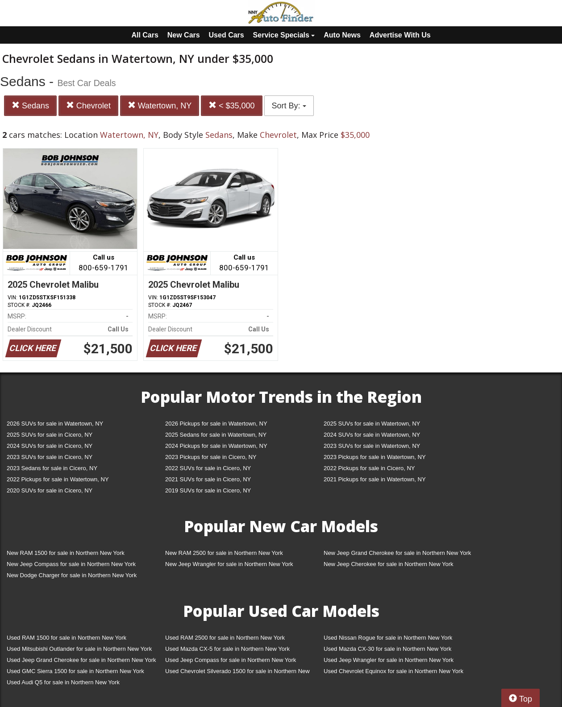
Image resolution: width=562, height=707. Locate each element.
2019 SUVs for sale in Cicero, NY (208, 490)
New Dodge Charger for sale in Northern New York (72, 575)
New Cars (183, 35)
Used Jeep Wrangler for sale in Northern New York (389, 660)
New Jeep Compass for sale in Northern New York (71, 564)
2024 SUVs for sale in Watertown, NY (372, 434)
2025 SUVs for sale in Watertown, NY (372, 423)
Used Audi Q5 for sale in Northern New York (63, 682)
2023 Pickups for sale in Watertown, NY (375, 457)
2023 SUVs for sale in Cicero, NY (49, 457)
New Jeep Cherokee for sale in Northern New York (388, 564)
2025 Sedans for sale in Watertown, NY (215, 434)
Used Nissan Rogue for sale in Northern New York (388, 637)
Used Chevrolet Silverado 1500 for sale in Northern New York (237, 673)
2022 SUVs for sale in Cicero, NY (208, 468)
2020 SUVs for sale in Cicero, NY (49, 490)
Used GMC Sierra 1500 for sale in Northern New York (75, 671)
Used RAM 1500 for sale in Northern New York (66, 637)
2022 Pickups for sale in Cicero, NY (369, 468)
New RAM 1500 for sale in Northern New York (66, 553)
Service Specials (284, 35)
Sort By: (289, 105)
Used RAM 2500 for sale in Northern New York (225, 637)
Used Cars (226, 35)
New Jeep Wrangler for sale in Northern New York (229, 564)
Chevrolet (88, 105)
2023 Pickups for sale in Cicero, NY (210, 457)
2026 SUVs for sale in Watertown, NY (55, 423)
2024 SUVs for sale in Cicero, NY (49, 445)
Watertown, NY (159, 105)
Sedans (30, 105)
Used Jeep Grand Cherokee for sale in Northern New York (81, 660)
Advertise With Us (400, 35)
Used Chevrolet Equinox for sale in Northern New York (393, 671)
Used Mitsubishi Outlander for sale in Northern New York (79, 648)
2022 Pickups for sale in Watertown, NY (58, 479)
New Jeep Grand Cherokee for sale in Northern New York (397, 553)
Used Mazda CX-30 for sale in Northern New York (387, 648)
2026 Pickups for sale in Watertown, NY (216, 423)
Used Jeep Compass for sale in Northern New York (230, 660)
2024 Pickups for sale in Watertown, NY (216, 445)
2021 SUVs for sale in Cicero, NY (208, 479)
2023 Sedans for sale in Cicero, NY (52, 468)
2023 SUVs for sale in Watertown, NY (372, 445)
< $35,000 (231, 105)
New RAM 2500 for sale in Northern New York (224, 553)
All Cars (144, 35)
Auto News (342, 35)
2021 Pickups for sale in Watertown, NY (375, 479)
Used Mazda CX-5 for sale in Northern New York (227, 648)
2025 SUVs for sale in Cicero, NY (49, 434)
